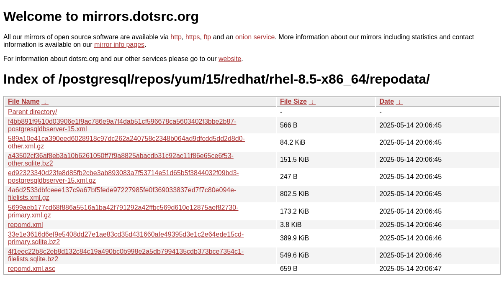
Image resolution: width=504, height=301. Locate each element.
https (192, 37)
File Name (24, 101)
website (230, 58)
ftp (207, 37)
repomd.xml (25, 224)
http (176, 37)
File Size (293, 101)
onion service (255, 37)
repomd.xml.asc (31, 268)
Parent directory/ (32, 111)
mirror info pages (119, 44)
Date (386, 101)
